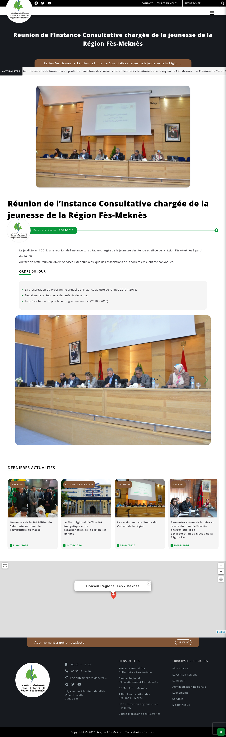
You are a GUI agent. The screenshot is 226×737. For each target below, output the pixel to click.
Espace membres (167, 3)
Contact (147, 3)
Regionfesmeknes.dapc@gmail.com (88, 678)
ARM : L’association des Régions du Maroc (135, 696)
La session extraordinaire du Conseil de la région (137, 524)
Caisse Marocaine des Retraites (140, 713)
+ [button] (221, 566)
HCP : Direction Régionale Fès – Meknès (139, 706)
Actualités (17, 484)
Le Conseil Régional (185, 674)
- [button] (221, 571)
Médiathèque (181, 704)
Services (177, 699)
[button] (206, 380)
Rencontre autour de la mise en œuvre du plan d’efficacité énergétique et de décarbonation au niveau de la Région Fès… (192, 530)
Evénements (180, 692)
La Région (179, 680)
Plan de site (180, 668)
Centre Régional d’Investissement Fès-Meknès (138, 680)
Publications (86, 484)
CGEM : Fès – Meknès (133, 688)
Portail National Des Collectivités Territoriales (136, 670)
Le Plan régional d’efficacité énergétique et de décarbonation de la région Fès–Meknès (86, 528)
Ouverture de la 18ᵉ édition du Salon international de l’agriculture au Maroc (31, 526)
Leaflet (221, 632)
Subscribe (183, 642)
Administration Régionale (189, 686)
